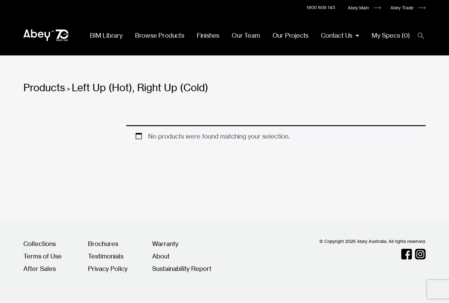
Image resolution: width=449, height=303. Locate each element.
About (161, 256)
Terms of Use (42, 256)
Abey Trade (401, 7)
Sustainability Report (181, 268)
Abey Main (358, 7)
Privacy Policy (108, 268)
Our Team (246, 35)
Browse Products (159, 35)
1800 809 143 (321, 7)
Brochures (103, 244)
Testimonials (105, 256)
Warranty (165, 244)
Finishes (208, 35)
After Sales (39, 268)
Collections (39, 244)
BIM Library (106, 35)
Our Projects (291, 35)
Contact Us (337, 35)
